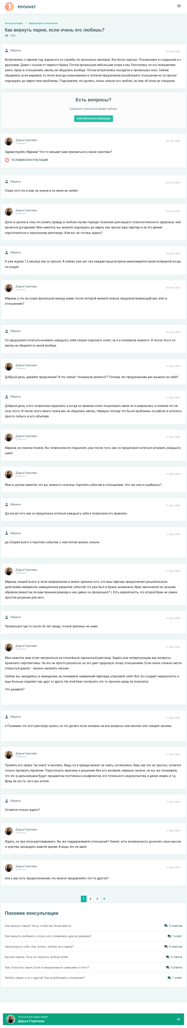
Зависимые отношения (43, 23)
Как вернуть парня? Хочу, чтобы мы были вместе (38, 926)
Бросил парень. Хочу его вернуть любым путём (36, 957)
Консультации (14, 23)
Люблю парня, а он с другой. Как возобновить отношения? (45, 978)
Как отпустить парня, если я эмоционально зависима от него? (47, 967)
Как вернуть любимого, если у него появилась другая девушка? (48, 936)
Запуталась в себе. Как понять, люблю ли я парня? (39, 946)
